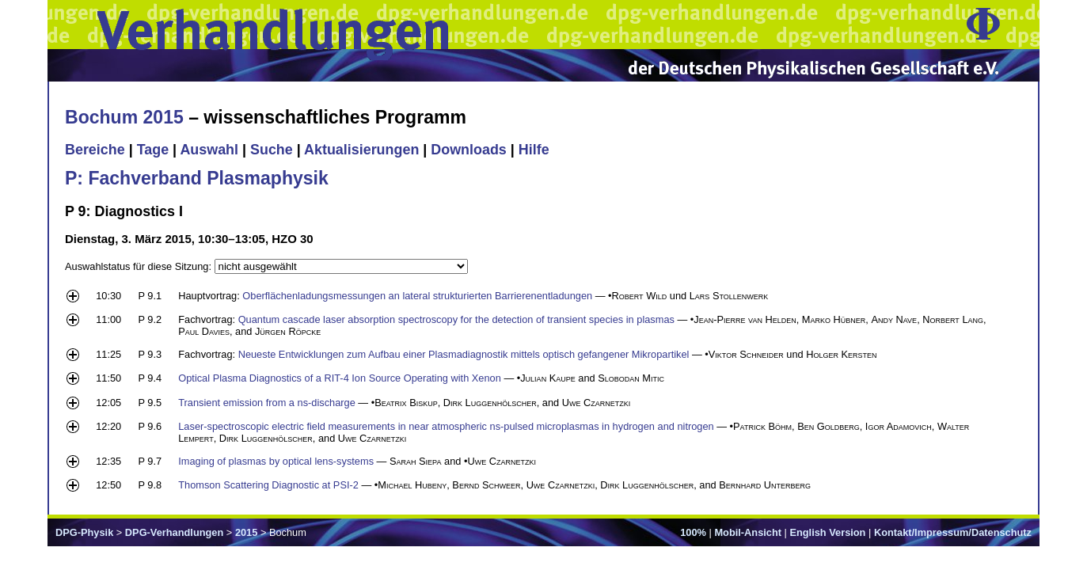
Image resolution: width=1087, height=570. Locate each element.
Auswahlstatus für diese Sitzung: (140, 266)
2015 (246, 532)
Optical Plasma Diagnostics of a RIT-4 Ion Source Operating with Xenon (339, 378)
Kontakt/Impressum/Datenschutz (953, 532)
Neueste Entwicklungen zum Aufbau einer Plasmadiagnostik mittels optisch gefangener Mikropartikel (464, 354)
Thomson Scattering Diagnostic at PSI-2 (268, 485)
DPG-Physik (84, 532)
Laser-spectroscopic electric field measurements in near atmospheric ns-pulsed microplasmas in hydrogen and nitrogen (445, 426)
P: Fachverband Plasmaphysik (197, 178)
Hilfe (534, 150)
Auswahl (209, 150)
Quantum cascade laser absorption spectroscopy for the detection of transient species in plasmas (456, 319)
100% (693, 532)
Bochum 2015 (124, 117)
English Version (827, 532)
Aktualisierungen (361, 150)
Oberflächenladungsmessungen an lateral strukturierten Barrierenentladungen (417, 296)
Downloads (469, 150)
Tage (153, 150)
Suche (271, 150)
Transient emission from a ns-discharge (266, 402)
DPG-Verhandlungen (174, 532)
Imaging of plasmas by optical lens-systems (276, 461)
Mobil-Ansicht (747, 532)
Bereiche (95, 150)
